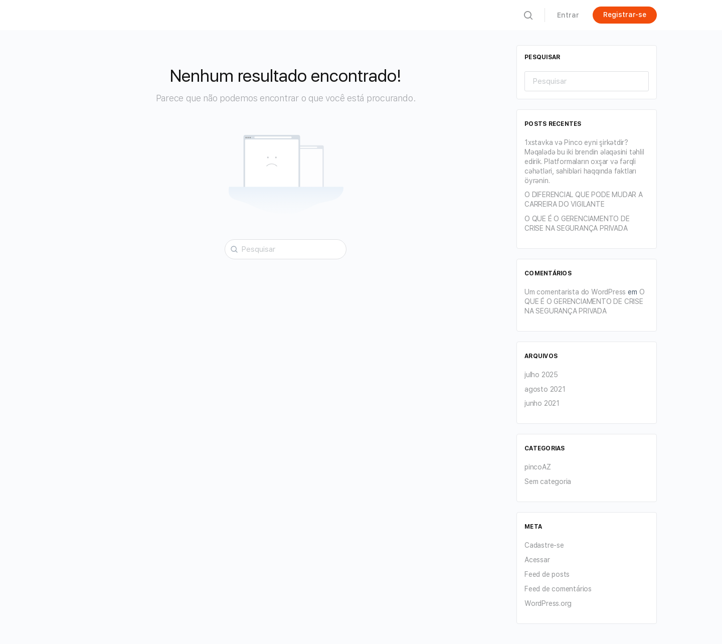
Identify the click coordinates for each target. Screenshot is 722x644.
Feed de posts (547, 574)
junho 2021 (542, 403)
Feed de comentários (558, 589)
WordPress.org (548, 603)
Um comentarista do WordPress (575, 292)
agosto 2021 (545, 389)
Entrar (568, 15)
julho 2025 (541, 375)
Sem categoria (547, 481)
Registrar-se (624, 15)
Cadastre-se (544, 545)
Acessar (537, 560)
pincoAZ (537, 467)
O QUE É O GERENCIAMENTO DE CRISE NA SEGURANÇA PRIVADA (584, 301)
